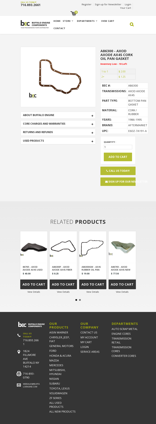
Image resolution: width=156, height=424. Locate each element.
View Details (33, 291)
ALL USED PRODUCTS (56, 404)
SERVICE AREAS (89, 351)
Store (67, 20)
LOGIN (84, 347)
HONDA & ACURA (60, 355)
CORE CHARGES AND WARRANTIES (44, 123)
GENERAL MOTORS (61, 346)
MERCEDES (56, 365)
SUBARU (54, 383)
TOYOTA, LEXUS (59, 388)
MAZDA (54, 360)
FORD (52, 351)
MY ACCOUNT (89, 337)
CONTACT (59, 28)
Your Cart (125, 7)
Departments (86, 20)
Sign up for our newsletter (120, 181)
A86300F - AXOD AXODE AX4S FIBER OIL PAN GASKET (62, 269)
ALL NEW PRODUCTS (62, 411)
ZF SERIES (55, 398)
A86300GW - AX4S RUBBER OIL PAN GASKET (91, 269)
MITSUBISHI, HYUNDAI (57, 372)
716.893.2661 (31, 5)
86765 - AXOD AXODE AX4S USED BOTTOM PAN (33, 269)
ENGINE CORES (121, 334)
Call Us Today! (118, 171)
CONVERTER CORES (124, 356)
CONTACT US (88, 332)
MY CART (86, 342)
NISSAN (54, 379)
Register (86, 4)
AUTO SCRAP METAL (125, 329)
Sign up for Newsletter (108, 4)
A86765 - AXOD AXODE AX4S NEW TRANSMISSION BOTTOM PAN (120, 271)
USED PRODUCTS (33, 140)
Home (57, 20)
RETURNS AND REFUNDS (38, 132)
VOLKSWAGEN (58, 393)
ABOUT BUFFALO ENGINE (38, 115)
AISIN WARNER (58, 332)
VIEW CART (107, 20)
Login (128, 4)
